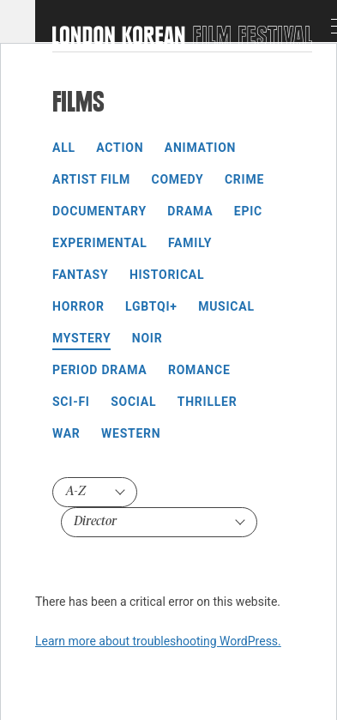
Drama (190, 211)
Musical (226, 306)
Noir (147, 338)
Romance (199, 370)
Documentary (99, 211)
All (63, 147)
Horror (78, 306)
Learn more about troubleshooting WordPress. (158, 641)
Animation (200, 147)
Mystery (81, 338)
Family (190, 243)
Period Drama (99, 370)
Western (130, 433)
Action (119, 147)
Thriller (208, 401)
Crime (244, 179)
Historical (166, 274)
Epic (248, 211)
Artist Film (91, 179)
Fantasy (80, 274)
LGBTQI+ (151, 306)
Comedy (178, 179)
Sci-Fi (71, 401)
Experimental (99, 243)
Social (133, 401)
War (66, 433)
